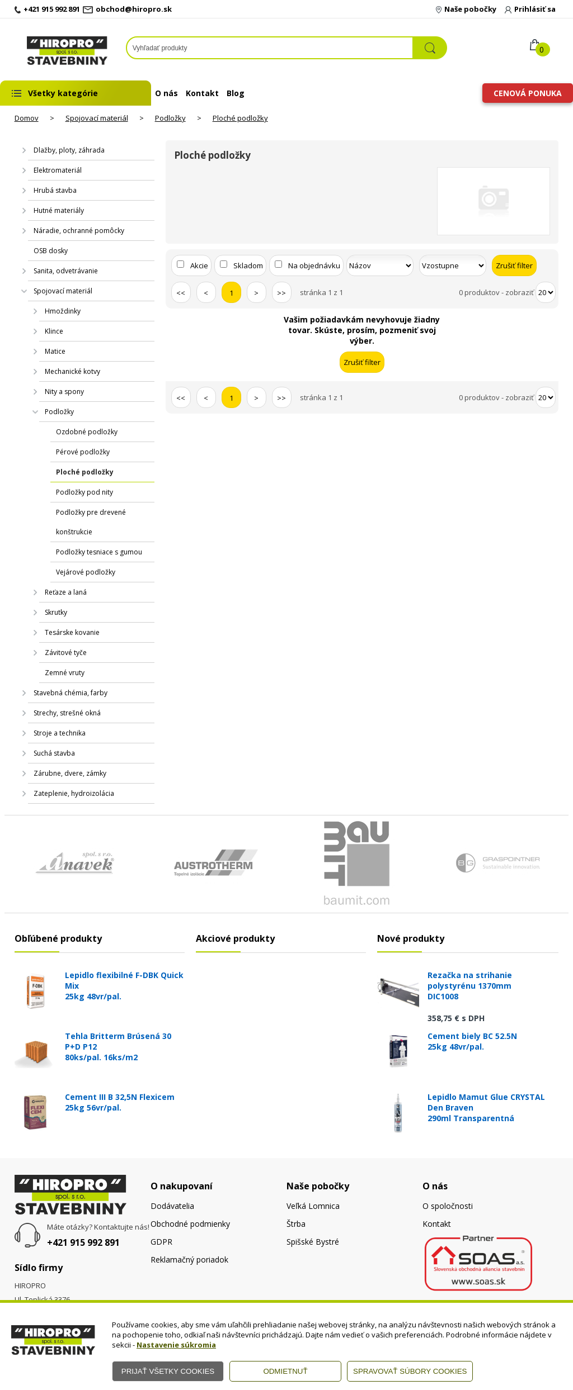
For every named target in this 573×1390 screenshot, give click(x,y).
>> (281, 293)
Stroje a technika (60, 733)
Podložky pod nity (84, 492)
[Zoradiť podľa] (380, 265)
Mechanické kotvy (72, 371)
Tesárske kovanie (72, 632)
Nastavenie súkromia (176, 1345)
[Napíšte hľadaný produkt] (270, 47)
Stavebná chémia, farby (70, 693)
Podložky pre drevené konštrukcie (91, 522)
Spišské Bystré (312, 1241)
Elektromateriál (58, 170)
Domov (27, 118)
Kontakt (202, 93)
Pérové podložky (83, 452)
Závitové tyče (66, 652)
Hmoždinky (63, 311)
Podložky (170, 118)
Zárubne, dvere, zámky (70, 773)
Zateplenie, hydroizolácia (74, 793)
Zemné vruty (64, 672)
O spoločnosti (447, 1206)
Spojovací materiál (96, 118)
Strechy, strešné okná (67, 713)
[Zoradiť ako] (452, 265)
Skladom (248, 265)
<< (180, 293)
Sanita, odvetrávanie (66, 271)
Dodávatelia (172, 1206)
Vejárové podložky (85, 572)
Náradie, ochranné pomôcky (79, 230)
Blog (236, 93)
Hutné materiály (59, 210)
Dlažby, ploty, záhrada (69, 150)
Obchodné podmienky (190, 1223)
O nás (166, 93)
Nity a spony (64, 391)
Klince (54, 331)
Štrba (296, 1223)
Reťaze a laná (66, 592)
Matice (55, 351)
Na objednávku (314, 265)
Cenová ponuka (528, 93)
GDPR (161, 1241)
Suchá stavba (54, 753)
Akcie (199, 265)
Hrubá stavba (55, 190)
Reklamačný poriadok (189, 1259)
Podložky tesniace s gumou (99, 552)
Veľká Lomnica (313, 1206)
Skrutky (56, 612)
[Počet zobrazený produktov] (546, 292)
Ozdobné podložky (87, 432)
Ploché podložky (240, 118)
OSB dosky (51, 250)
